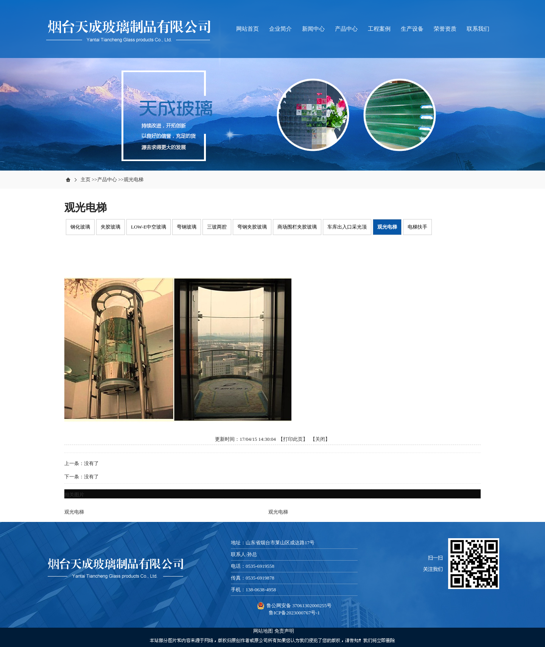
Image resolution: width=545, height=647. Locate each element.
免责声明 (284, 631)
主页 (85, 179)
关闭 (320, 439)
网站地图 (263, 631)
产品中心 (107, 179)
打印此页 (293, 439)
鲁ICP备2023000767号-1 (294, 613)
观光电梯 (133, 179)
